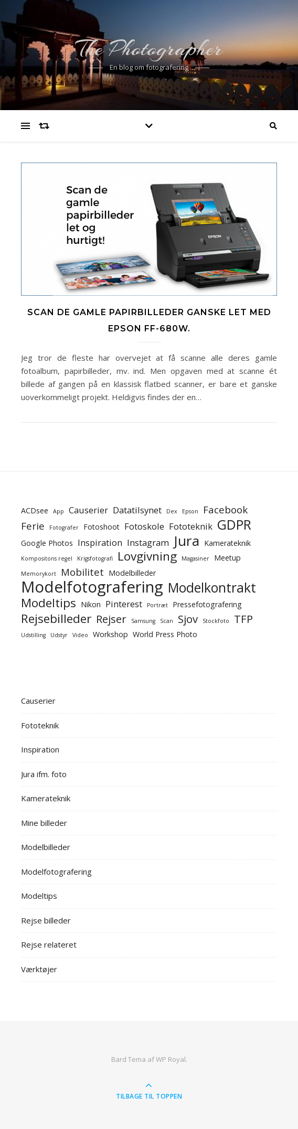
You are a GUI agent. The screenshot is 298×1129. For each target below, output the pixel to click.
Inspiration (40, 749)
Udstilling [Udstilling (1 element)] (33, 635)
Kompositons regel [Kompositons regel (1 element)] (46, 558)
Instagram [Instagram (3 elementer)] (148, 542)
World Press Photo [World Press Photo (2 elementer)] (165, 634)
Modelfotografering (56, 871)
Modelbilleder (45, 847)
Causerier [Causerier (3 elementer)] (88, 510)
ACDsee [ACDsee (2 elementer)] (34, 510)
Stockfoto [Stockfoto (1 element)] (216, 621)
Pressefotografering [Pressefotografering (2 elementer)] (207, 604)
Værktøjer (39, 969)
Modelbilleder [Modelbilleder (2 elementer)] (132, 573)
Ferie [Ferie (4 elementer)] (33, 525)
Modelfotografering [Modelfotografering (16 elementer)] (92, 587)
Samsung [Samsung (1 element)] (143, 621)
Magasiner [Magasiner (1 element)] (195, 558)
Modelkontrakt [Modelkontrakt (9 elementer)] (212, 587)
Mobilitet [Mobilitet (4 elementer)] (82, 571)
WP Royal (171, 1059)
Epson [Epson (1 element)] (190, 511)
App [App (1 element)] (58, 511)
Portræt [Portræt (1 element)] (157, 605)
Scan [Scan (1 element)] (166, 621)
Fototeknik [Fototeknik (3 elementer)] (190, 526)
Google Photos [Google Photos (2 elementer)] (47, 543)
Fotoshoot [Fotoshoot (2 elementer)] (101, 527)
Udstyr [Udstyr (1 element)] (59, 635)
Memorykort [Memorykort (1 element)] (38, 573)
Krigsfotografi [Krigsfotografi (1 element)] (95, 558)
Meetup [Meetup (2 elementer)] (227, 558)
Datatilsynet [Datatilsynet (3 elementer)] (137, 510)
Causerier (38, 700)
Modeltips (39, 895)
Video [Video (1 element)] (80, 635)
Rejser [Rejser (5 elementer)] (111, 619)
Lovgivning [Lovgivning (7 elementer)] (147, 556)
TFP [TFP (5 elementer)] (243, 619)
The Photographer (149, 48)
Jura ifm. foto (44, 774)
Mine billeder (44, 823)
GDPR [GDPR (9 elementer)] (234, 524)
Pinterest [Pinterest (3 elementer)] (123, 604)
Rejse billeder (46, 920)
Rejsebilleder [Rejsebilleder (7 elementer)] (56, 618)
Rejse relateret (49, 944)
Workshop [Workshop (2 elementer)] (110, 634)
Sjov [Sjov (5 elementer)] (188, 619)
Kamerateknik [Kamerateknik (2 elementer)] (227, 543)
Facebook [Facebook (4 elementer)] (225, 509)
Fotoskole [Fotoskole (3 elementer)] (144, 526)
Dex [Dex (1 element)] (171, 511)
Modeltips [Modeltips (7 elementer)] (48, 602)
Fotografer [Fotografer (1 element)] (64, 527)
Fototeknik (40, 725)
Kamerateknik (45, 798)
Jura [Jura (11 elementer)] (186, 540)
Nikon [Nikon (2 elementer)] (91, 604)
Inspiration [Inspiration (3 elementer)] (100, 542)
